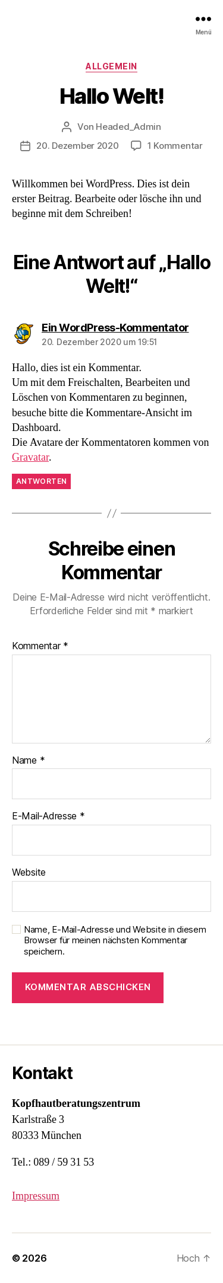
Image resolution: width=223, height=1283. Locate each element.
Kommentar (40, 646)
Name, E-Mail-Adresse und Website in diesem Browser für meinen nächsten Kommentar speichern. (115, 941)
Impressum (35, 1196)
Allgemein (111, 66)
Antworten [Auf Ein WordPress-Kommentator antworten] (41, 481)
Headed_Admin (128, 126)
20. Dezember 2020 (77, 145)
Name (28, 760)
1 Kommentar (175, 145)
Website (29, 872)
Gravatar (30, 457)
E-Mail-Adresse (48, 816)
